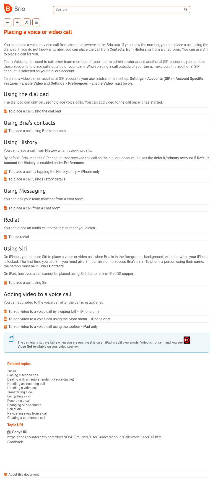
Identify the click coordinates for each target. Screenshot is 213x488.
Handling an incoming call (26, 384)
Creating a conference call (26, 418)
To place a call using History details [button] (35, 179)
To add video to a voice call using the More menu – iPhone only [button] (57, 319)
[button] (186, 9)
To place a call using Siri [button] (26, 283)
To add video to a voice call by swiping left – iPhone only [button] (52, 312)
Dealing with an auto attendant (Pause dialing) (40, 380)
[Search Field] (121, 9)
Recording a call (19, 401)
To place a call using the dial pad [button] (33, 111)
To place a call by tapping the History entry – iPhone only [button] (52, 172)
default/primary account (174, 158)
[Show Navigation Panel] (206, 8)
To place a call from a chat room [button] (33, 208)
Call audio (14, 410)
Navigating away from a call (27, 414)
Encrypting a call (19, 397)
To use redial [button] (17, 237)
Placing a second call (22, 376)
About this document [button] (22, 475)
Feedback (15, 443)
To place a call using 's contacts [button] (35, 131)
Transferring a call (20, 393)
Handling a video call (22, 388)
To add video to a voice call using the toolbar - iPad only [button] (51, 327)
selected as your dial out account (48, 71)
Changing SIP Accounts (24, 405)
